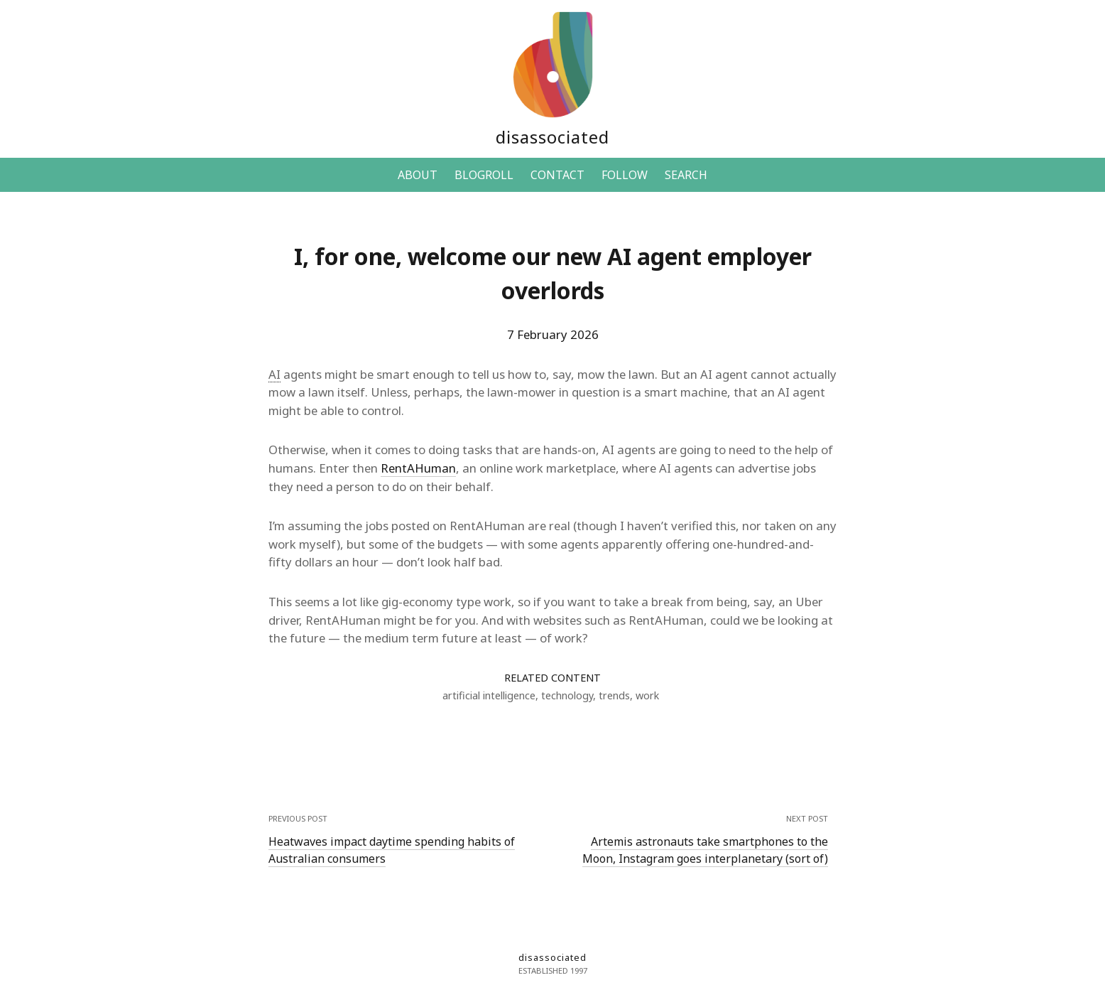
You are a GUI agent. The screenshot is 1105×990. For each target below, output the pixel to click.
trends (614, 695)
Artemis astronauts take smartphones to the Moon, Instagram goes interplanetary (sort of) (705, 850)
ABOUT (417, 175)
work (647, 695)
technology (567, 695)
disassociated (552, 137)
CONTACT (557, 175)
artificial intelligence (488, 695)
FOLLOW (625, 175)
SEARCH (686, 175)
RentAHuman (418, 468)
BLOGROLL (483, 175)
